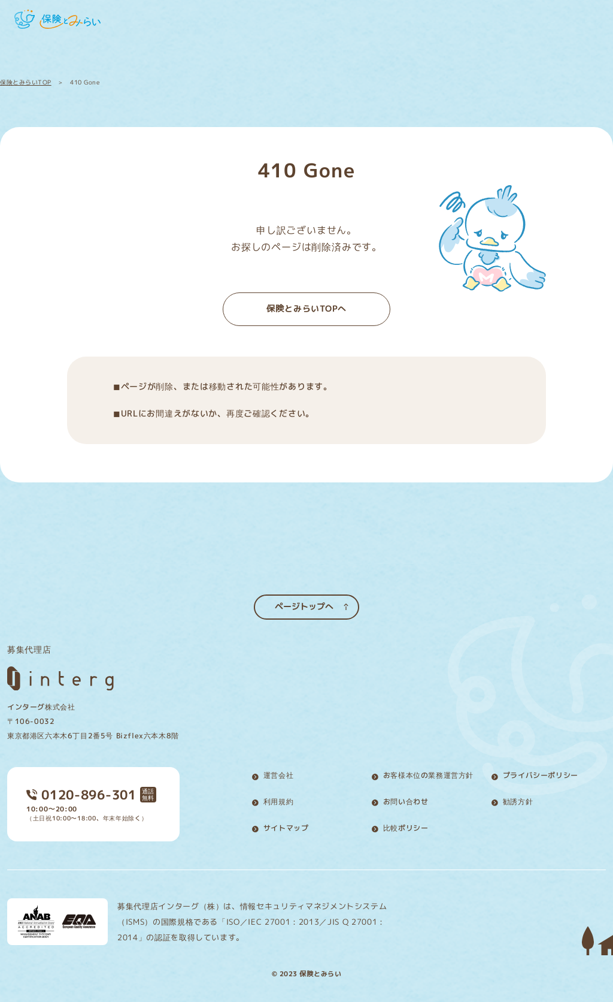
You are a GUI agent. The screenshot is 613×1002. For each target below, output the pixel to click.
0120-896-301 (81, 790)
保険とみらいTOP (25, 82)
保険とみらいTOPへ (306, 309)
